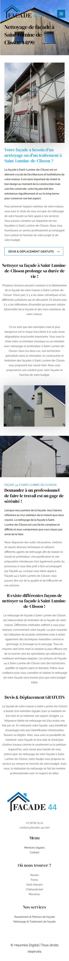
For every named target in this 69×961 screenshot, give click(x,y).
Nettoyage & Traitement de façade (34, 921)
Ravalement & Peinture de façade (34, 916)
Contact (34, 852)
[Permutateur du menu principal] (61, 14)
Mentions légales (34, 847)
